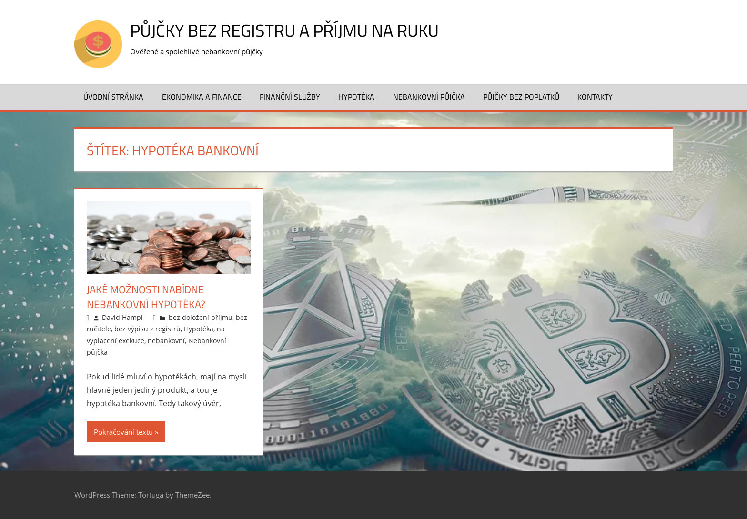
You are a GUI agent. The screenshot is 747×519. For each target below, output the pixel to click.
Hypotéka (356, 96)
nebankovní (166, 340)
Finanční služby (290, 96)
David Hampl (122, 317)
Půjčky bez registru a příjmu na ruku (284, 30)
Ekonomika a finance (202, 96)
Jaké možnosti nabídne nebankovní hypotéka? (146, 296)
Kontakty (595, 96)
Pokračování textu (123, 432)
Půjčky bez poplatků (521, 96)
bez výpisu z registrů (147, 328)
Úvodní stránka (113, 96)
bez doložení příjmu (200, 317)
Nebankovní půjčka (429, 96)
